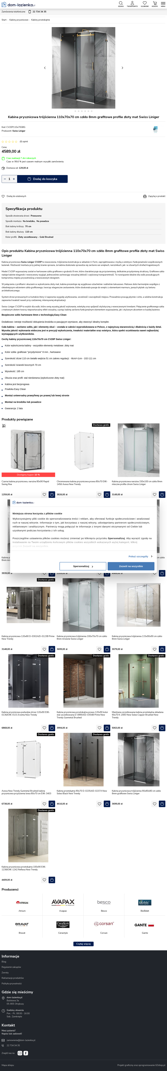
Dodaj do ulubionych (16, 196)
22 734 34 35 (13, 1045)
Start (4, 19)
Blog (4, 961)
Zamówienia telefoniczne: (24, 11)
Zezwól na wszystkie (131, 566)
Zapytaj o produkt (156, 196)
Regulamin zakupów (11, 967)
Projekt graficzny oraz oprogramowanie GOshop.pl (141, 1065)
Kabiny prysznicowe (18, 19)
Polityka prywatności (12, 983)
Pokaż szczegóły (138, 556)
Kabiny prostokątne (40, 19)
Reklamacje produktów (13, 978)
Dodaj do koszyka (45, 179)
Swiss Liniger (18, 130)
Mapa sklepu (8, 1065)
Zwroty (5, 972)
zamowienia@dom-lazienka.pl (21, 1040)
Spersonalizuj (83, 566)
